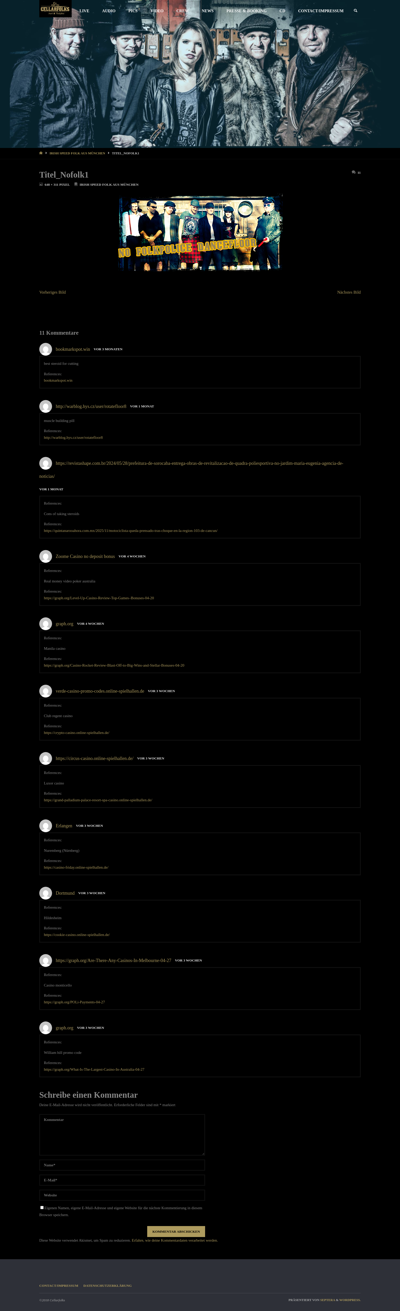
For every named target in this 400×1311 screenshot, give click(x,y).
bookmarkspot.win (73, 349)
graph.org (64, 623)
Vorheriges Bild (52, 292)
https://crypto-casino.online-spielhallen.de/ (76, 733)
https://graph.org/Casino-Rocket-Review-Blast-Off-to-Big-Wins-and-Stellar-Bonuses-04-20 (114, 665)
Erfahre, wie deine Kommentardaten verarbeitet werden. (175, 1240)
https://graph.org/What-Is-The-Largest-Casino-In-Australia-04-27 (94, 1069)
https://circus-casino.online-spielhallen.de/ (94, 758)
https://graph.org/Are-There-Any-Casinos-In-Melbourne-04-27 (113, 960)
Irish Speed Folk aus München (77, 153)
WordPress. (350, 1300)
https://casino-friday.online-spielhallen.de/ (76, 867)
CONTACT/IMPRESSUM (58, 1286)
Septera (327, 1300)
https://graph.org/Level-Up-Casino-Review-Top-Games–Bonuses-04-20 (99, 598)
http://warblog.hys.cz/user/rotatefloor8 (91, 406)
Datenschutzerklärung (107, 1286)
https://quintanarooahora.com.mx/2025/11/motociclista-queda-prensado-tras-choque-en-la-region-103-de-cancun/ (131, 531)
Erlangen (64, 825)
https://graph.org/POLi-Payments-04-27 (74, 1002)
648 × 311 (52, 184)
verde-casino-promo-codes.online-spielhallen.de (100, 691)
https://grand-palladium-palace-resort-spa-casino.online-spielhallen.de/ (98, 800)
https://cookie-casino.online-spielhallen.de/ (77, 935)
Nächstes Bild (349, 292)
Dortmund (65, 893)
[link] (355, 11)
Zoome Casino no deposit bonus (85, 556)
